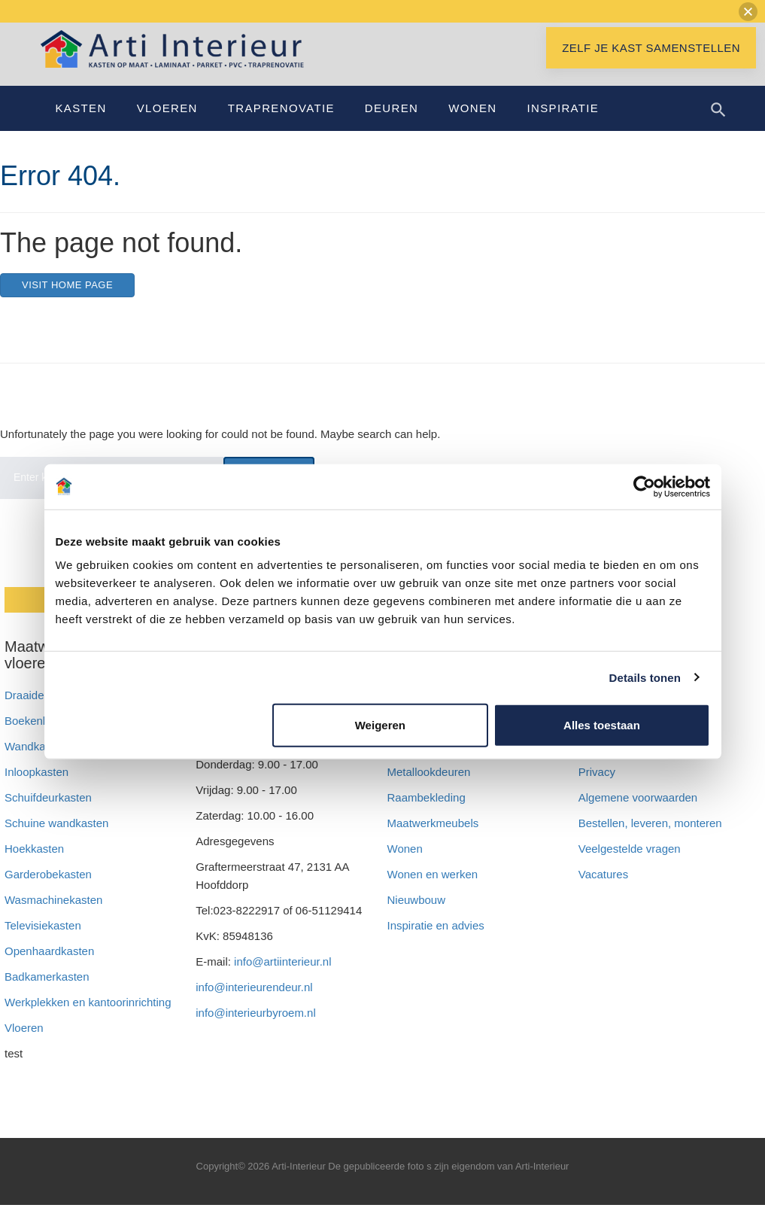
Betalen (599, 764)
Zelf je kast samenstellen (651, 65)
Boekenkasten (40, 738)
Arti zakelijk (416, 764)
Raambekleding (426, 815)
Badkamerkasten (47, 994)
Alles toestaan (601, 725)
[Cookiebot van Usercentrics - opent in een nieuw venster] (644, 486)
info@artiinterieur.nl (282, 979)
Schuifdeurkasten (48, 815)
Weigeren (380, 725)
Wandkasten (36, 764)
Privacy (596, 789)
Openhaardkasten (49, 969)
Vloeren (167, 126)
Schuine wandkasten (56, 841)
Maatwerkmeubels (433, 841)
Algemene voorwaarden (637, 815)
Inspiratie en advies (435, 943)
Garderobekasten (48, 892)
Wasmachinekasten (53, 917)
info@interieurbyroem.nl (255, 1030)
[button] (748, 11)
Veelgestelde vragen (629, 866)
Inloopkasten (36, 789)
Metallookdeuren (429, 789)
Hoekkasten (34, 866)
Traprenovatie (281, 126)
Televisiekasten (43, 943)
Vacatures (603, 892)
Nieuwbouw (416, 917)
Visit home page (67, 303)
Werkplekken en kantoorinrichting (88, 1020)
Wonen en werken (432, 892)
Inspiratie (563, 126)
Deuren (391, 126)
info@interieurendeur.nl (254, 1005)
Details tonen (645, 677)
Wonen (472, 126)
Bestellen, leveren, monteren (650, 841)
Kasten (81, 126)
